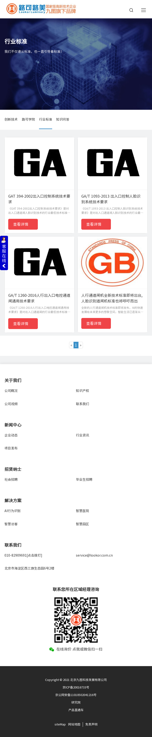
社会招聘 (11, 479)
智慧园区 (82, 524)
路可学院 (28, 119)
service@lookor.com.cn (94, 555)
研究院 (76, 702)
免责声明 (91, 724)
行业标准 (45, 119)
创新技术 (11, 119)
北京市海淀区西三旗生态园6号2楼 (29, 568)
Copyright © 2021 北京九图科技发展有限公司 (76, 679)
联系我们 (82, 404)
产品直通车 (76, 710)
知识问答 (62, 119)
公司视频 (11, 404)
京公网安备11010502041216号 (76, 694)
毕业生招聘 (84, 479)
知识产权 (82, 390)
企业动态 (11, 435)
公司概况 (11, 390)
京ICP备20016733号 (75, 687)
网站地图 (74, 724)
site (57, 724)
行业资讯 (82, 435)
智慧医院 (82, 511)
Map (63, 724)
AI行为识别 (12, 511)
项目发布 (11, 448)
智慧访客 (11, 524)
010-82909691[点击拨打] (23, 555)
